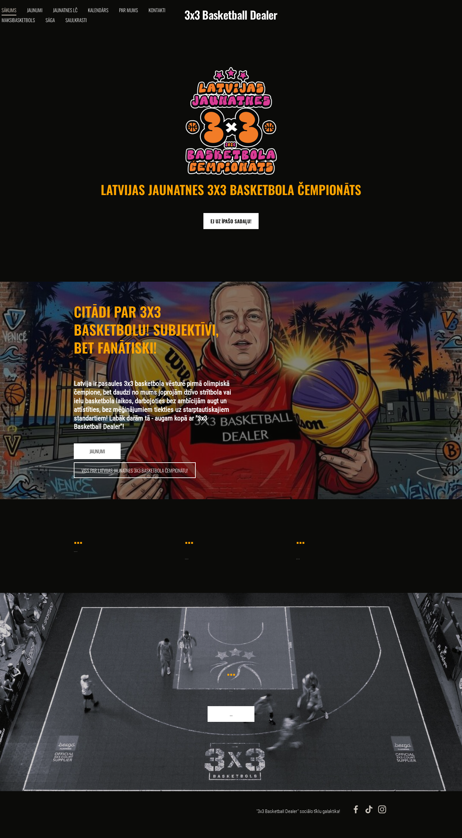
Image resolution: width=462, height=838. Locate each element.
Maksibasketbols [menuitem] (56, 24)
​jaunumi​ (97, 460)
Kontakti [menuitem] (21, 24)
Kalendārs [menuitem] (109, 14)
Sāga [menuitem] (88, 24)
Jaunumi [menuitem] (46, 14)
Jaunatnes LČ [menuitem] (76, 14)
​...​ (231, 723)
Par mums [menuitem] (139, 14)
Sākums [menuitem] (20, 14)
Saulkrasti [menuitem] (114, 24)
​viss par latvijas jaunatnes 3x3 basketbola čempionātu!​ (134, 479)
